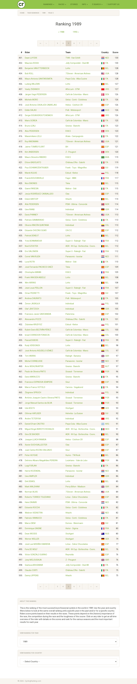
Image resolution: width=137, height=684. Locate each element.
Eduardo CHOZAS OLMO (36, 230)
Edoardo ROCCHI (32, 507)
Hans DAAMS (31, 502)
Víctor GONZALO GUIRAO (36, 554)
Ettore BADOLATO (33, 162)
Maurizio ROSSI (32, 63)
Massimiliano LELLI (33, 136)
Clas (67, 194)
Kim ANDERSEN (32, 152)
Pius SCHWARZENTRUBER (36, 167)
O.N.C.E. (69, 230)
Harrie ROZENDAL (33, 471)
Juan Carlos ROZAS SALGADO (38, 450)
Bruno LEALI (30, 126)
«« (40, 43)
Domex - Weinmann (74, 523)
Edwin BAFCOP (31, 199)
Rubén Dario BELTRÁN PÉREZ (38, 330)
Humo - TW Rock (73, 455)
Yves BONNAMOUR (33, 241)
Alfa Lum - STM (73, 89)
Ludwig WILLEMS (32, 84)
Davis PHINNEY (31, 215)
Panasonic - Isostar (74, 256)
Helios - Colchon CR (74, 105)
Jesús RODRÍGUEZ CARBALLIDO (39, 194)
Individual (70, 209)
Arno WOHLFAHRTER (34, 366)
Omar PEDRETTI (32, 293)
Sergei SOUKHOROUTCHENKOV (39, 115)
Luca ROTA (30, 262)
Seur (68, 382)
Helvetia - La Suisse (74, 413)
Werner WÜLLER (32, 539)
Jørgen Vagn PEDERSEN (35, 94)
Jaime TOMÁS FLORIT (35, 147)
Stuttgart (70, 408)
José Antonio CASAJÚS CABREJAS (41, 105)
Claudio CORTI (31, 570)
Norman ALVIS (31, 492)
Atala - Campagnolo (74, 136)
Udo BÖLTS (30, 408)
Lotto (68, 68)
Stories (74, 4)
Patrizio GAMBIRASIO (34, 220)
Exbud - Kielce (72, 173)
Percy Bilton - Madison (75, 486)
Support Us (113, 4)
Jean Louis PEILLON (33, 288)
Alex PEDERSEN (32, 131)
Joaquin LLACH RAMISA (35, 439)
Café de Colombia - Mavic (77, 94)
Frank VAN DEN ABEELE (35, 277)
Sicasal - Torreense (74, 371)
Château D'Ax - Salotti (75, 162)
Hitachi (69, 199)
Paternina (70, 314)
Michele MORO (31, 100)
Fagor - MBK (71, 178)
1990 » (76, 32)
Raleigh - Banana (73, 356)
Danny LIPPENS (32, 575)
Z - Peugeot (71, 152)
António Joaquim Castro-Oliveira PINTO (42, 398)
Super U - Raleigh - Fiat (76, 241)
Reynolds (70, 554)
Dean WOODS (31, 534)
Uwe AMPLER (31, 476)
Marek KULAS (31, 173)
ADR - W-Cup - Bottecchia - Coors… (81, 246)
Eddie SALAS (31, 110)
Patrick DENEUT (32, 235)
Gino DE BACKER (32, 434)
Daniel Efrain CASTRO (34, 424)
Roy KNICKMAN (31, 141)
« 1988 (61, 32)
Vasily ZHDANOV (32, 89)
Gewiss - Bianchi (73, 126)
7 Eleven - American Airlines (78, 73)
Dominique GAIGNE (33, 528)
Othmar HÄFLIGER (33, 413)
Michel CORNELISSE (34, 361)
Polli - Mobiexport (73, 110)
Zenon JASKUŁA (32, 303)
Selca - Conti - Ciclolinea (76, 100)
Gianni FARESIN (31, 188)
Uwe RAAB (30, 209)
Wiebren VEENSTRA (34, 513)
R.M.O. (68, 131)
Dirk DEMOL (30, 481)
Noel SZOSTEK (31, 246)
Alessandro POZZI (33, 319)
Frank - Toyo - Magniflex (76, 167)
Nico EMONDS (31, 183)
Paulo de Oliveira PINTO (35, 371)
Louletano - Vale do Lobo (76, 460)
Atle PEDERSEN (32, 204)
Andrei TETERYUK (33, 418)
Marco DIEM (30, 523)
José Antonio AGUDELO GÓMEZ (39, 350)
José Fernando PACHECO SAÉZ (39, 267)
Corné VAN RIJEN (32, 256)
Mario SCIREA (31, 120)
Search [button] (97, 4)
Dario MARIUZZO (32, 377)
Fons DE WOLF (31, 549)
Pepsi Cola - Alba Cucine (76, 79)
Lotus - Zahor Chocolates (77, 497)
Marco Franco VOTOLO (35, 387)
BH (67, 147)
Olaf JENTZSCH (32, 309)
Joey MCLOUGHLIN (33, 560)
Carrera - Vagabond (74, 387)
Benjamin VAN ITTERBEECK (37, 68)
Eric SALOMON (31, 251)
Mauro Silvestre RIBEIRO (35, 157)
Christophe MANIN (33, 272)
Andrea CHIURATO (33, 298)
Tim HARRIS (30, 356)
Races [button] (62, 4)
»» (96, 43)
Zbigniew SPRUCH (33, 392)
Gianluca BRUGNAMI (34, 565)
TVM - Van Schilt (73, 58)
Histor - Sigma (72, 528)
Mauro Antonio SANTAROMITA (38, 79)
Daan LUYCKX (31, 58)
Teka (68, 183)
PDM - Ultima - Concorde (76, 204)
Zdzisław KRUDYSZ (33, 324)
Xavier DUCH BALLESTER (36, 445)
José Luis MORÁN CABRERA (37, 544)
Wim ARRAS (30, 283)
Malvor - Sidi (71, 188)
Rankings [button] (48, 4)
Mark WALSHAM (32, 486)
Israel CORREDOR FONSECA (37, 335)
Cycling (27, 4)
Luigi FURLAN (31, 466)
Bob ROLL (29, 73)
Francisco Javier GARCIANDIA (38, 314)
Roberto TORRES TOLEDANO (38, 497)
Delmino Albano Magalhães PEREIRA (41, 460)
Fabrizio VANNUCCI (33, 518)
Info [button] (85, 4)
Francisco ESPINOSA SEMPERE (39, 382)
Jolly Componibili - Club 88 (77, 63)
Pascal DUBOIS (31, 340)
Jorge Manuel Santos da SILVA (38, 403)
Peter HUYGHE (31, 455)
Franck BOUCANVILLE (34, 178)
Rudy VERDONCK (32, 345)
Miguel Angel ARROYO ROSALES (39, 429)
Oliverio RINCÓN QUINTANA (37, 225)
